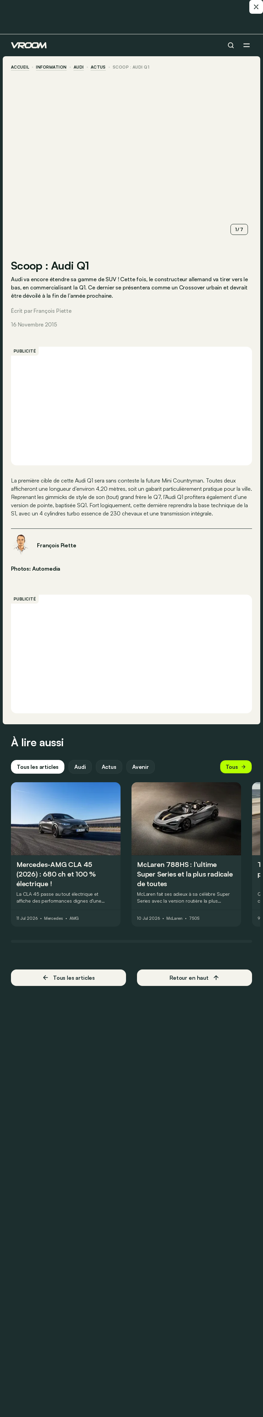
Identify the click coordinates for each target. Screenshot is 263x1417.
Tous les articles (38, 766)
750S (194, 919)
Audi (79, 67)
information (51, 67)
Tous (236, 766)
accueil (20, 67)
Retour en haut (195, 977)
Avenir (140, 766)
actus (98, 67)
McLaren (174, 919)
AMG (74, 919)
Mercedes (53, 919)
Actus (109, 766)
